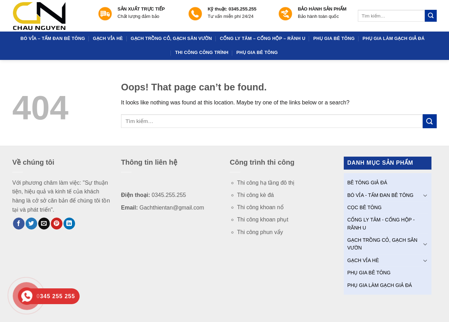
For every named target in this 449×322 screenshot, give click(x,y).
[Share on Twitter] (31, 223)
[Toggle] (425, 195)
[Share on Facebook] (19, 223)
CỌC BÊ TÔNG (364, 207)
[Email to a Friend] (44, 223)
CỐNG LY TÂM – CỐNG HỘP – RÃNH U (263, 38)
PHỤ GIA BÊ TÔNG (334, 38)
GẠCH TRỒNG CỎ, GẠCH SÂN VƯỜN (171, 38)
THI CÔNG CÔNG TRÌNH (201, 52)
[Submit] (431, 16)
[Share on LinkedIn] (69, 223)
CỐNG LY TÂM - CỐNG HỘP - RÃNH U (381, 223)
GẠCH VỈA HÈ (108, 38)
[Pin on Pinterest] (56, 223)
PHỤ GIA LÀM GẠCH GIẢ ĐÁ (394, 38)
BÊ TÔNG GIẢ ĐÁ (367, 182)
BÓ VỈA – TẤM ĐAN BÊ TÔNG (52, 38)
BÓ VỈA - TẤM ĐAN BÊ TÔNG (380, 195)
